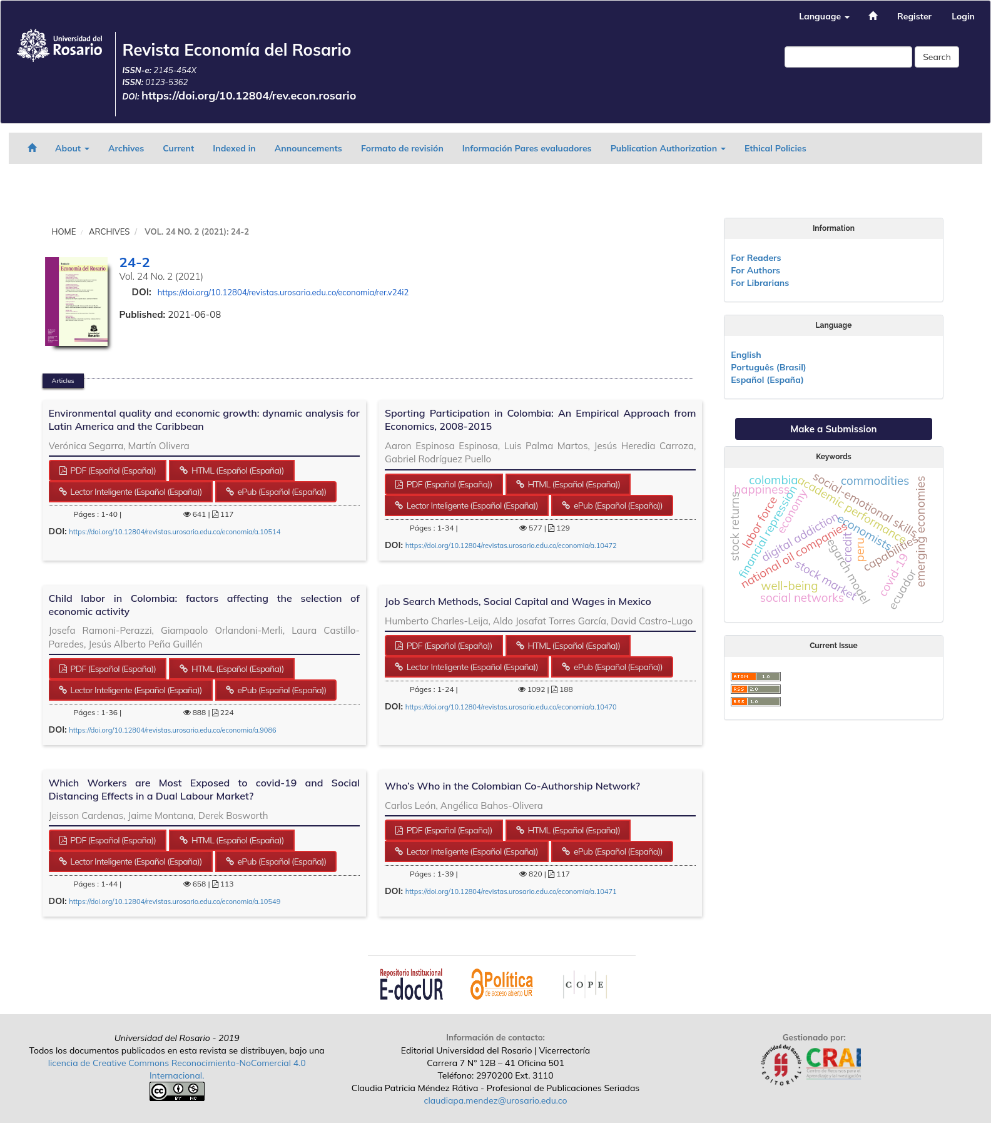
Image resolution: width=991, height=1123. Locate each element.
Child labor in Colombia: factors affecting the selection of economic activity (204, 604)
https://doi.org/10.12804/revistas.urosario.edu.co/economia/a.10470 (511, 707)
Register (914, 16)
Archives (126, 148)
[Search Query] (848, 57)
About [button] (72, 148)
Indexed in (234, 148)
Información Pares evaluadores (527, 148)
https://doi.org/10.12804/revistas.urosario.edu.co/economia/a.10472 (511, 545)
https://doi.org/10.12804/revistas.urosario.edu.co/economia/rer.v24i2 (283, 292)
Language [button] (824, 16)
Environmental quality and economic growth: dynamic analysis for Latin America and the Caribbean (204, 419)
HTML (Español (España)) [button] (237, 470)
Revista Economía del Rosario (236, 49)
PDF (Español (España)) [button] (112, 470)
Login (963, 16)
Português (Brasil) (768, 367)
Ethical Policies (775, 148)
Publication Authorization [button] (668, 148)
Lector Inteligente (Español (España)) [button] (134, 491)
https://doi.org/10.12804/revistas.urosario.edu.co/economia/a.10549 (174, 901)
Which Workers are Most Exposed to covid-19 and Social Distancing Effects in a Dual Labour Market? (204, 789)
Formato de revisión (402, 148)
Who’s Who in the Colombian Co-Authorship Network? (512, 786)
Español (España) (767, 379)
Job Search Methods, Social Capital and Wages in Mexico (518, 601)
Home (64, 231)
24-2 (134, 262)
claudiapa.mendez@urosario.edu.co (495, 1100)
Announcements (308, 148)
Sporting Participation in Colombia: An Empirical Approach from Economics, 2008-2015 (540, 419)
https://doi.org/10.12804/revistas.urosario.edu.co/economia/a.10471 (511, 891)
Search (937, 57)
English (746, 354)
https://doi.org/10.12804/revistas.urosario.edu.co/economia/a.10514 (174, 531)
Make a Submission (833, 429)
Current (178, 148)
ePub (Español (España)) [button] (281, 491)
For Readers (756, 257)
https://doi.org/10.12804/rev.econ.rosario (249, 95)
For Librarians (760, 282)
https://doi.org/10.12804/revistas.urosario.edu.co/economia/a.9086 (172, 730)
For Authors (755, 270)
